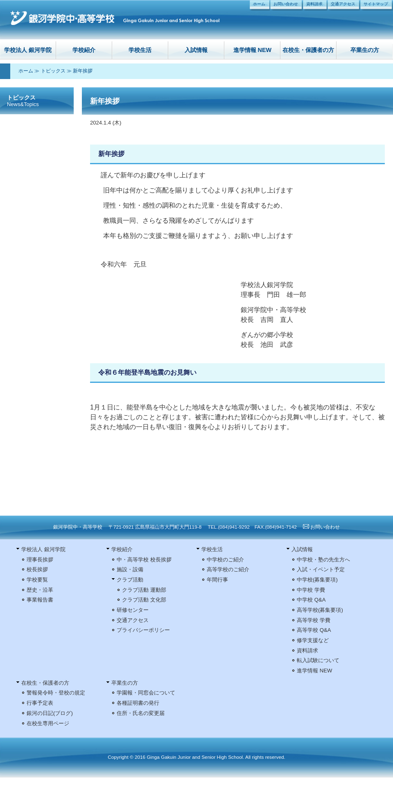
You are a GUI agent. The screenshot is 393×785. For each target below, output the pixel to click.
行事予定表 (40, 703)
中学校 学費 (311, 590)
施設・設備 (130, 569)
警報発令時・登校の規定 (56, 693)
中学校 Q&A (311, 600)
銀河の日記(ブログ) (50, 713)
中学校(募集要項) (317, 580)
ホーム (259, 4)
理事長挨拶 (40, 560)
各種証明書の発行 (138, 703)
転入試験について (318, 660)
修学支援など (313, 640)
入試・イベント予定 (321, 569)
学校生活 (140, 50)
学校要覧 (37, 580)
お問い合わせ (285, 4)
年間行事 (217, 580)
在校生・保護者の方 (308, 50)
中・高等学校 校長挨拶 (144, 560)
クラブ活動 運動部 (144, 590)
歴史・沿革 (40, 590)
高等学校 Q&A (314, 630)
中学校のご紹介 (225, 560)
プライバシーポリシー (143, 630)
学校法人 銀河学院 (28, 50)
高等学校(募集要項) (320, 610)
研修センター (133, 610)
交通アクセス (343, 4)
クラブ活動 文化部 (144, 600)
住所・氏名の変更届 (141, 713)
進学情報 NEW (252, 50)
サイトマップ (376, 4)
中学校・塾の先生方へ (323, 560)
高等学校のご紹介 (228, 569)
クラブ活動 (130, 580)
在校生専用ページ (48, 723)
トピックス (53, 71)
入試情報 (196, 50)
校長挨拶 (37, 569)
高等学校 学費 (313, 620)
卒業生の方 (364, 50)
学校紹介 (83, 50)
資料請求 (314, 4)
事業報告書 (40, 600)
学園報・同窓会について (146, 693)
